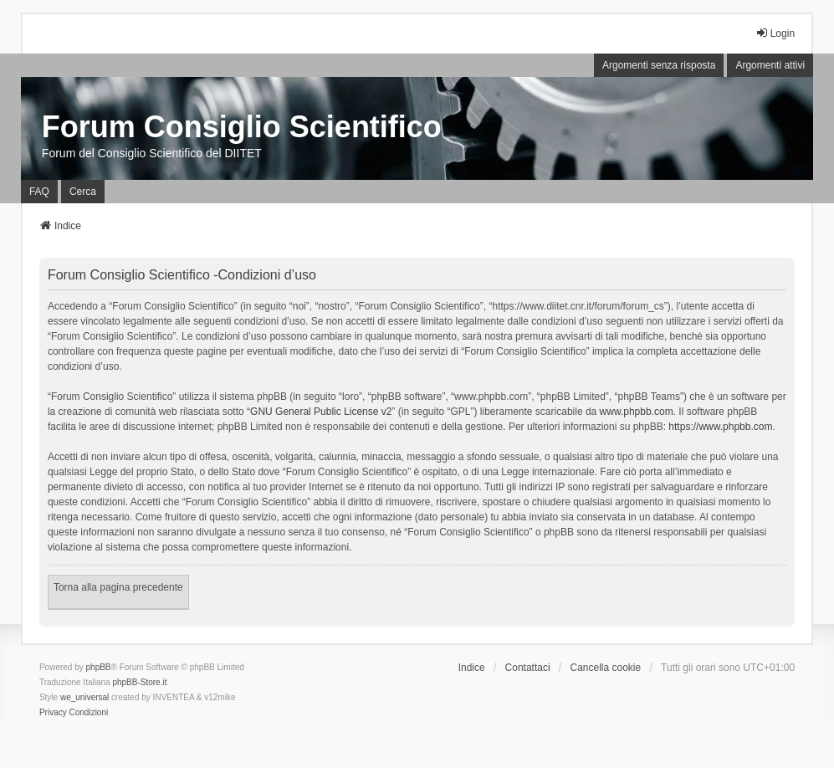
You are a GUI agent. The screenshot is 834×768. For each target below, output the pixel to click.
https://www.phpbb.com (720, 427)
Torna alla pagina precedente (118, 587)
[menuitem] (53, 712)
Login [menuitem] (775, 33)
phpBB (98, 667)
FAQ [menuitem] (39, 191)
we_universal (84, 697)
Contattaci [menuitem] (527, 667)
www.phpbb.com (636, 411)
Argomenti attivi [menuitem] (770, 65)
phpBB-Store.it (139, 682)
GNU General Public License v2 (320, 411)
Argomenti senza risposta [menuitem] (658, 65)
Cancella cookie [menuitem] (605, 667)
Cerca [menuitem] (82, 191)
